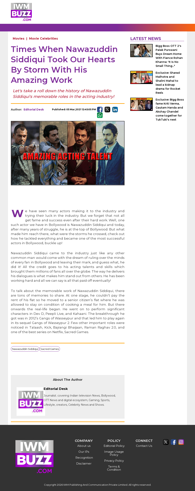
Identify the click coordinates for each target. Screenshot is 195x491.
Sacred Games (49, 348)
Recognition (84, 457)
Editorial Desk (34, 109)
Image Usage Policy (114, 453)
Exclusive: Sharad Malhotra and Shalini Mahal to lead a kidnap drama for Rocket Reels (168, 82)
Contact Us (144, 446)
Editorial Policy (114, 446)
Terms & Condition (114, 468)
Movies (18, 38)
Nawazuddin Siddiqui (25, 348)
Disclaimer (83, 463)
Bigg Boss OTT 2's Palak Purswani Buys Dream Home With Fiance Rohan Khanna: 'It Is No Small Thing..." (169, 56)
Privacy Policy (114, 460)
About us (83, 446)
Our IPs (83, 451)
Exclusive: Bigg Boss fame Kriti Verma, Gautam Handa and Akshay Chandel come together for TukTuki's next (170, 109)
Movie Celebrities (43, 38)
